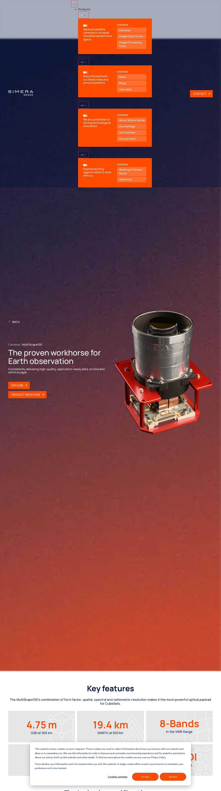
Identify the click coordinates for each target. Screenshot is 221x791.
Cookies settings (117, 776)
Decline (173, 776)
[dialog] (110, 764)
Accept (145, 776)
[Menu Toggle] (74, 3)
